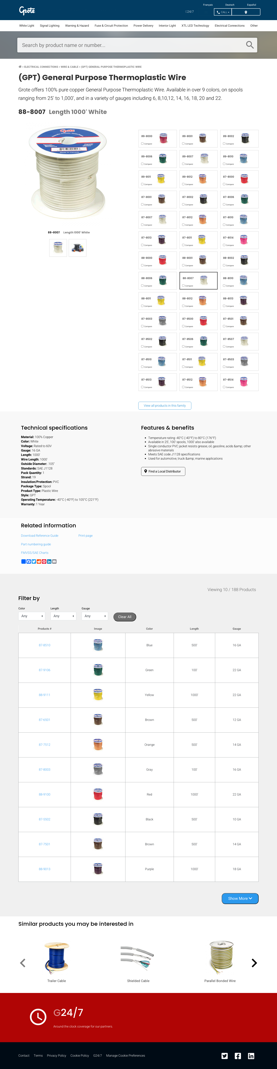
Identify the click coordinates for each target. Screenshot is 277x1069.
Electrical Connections (230, 25)
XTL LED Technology (195, 25)
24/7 (189, 11)
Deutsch (229, 5)
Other (254, 25)
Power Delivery (143, 25)
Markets (76, 10)
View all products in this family (165, 405)
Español (251, 5)
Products (50, 10)
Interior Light (167, 25)
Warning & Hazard (77, 25)
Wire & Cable (69, 67)
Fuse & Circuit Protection (111, 25)
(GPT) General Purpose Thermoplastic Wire (111, 67)
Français (208, 5)
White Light (26, 25)
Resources (104, 10)
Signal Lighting (50, 25)
